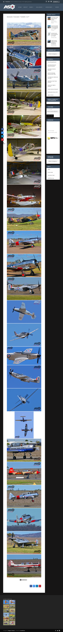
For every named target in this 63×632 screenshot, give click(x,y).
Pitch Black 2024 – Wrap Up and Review (55, 18)
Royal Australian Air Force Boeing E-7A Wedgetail (54, 27)
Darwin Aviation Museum (53, 89)
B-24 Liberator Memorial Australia (53, 78)
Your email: (49, 109)
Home (20, 7)
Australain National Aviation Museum (52, 65)
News (31, 7)
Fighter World (50, 95)
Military (52, 22)
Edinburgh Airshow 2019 (53, 92)
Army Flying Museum (52, 62)
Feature (56, 21)
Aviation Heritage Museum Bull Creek (52, 73)
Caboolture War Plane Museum (52, 82)
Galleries (39, 7)
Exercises (52, 21)
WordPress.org (51, 178)
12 (25, 579)
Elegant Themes (11, 630)
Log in (49, 169)
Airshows (49, 7)
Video (57, 7)
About (25, 7)
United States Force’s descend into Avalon (54, 34)
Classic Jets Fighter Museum (52, 86)
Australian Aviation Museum (52, 69)
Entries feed (50, 172)
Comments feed (51, 175)
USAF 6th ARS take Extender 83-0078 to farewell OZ (54, 42)
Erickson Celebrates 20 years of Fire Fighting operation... (21, 1)
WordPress (22, 630)
